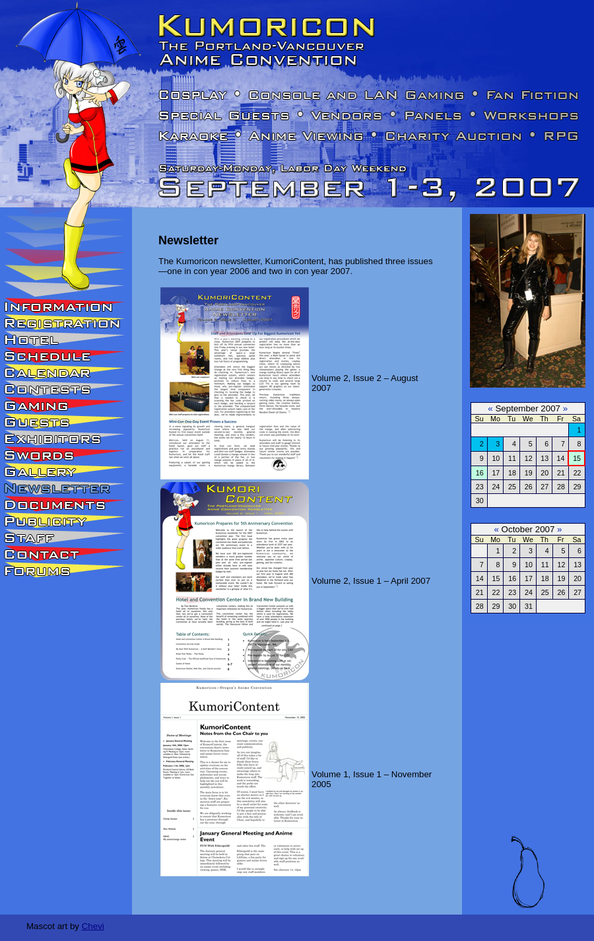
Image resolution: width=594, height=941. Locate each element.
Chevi (93, 926)
